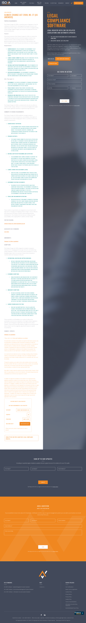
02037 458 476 (78, 3)
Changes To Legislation (9, 334)
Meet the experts (39, 3)
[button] (32, 3)
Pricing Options (53, 63)
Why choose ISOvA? (23, 3)
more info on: (51, 58)
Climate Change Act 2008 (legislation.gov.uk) (14, 223)
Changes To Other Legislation (11, 241)
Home (16, 3)
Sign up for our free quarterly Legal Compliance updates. (19, 438)
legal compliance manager (63, 58)
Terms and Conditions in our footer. (20, 338)
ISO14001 (6, 231)
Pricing (47, 3)
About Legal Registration (43, 508)
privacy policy (77, 105)
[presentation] (57, 94)
